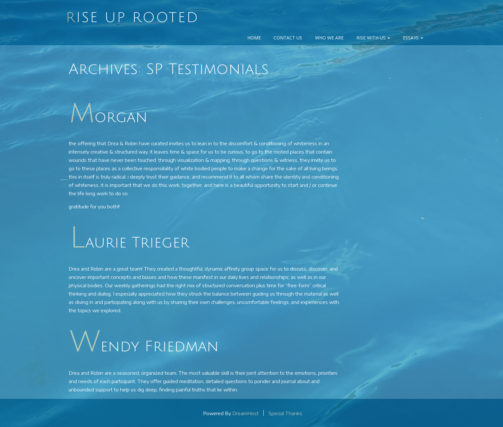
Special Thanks (285, 413)
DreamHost (245, 413)
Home (254, 38)
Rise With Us (373, 38)
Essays (413, 38)
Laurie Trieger (129, 243)
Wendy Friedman (144, 347)
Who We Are (329, 38)
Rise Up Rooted (132, 17)
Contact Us (288, 38)
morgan (109, 117)
